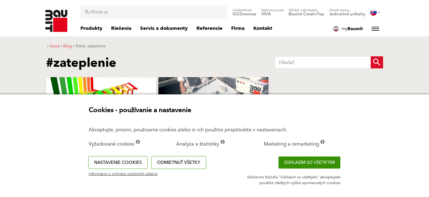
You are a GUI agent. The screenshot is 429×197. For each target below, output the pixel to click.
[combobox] (153, 12)
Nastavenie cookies (118, 162)
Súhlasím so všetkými (309, 162)
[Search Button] (377, 62)
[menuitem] (244, 12)
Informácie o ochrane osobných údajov (123, 174)
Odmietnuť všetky (178, 162)
